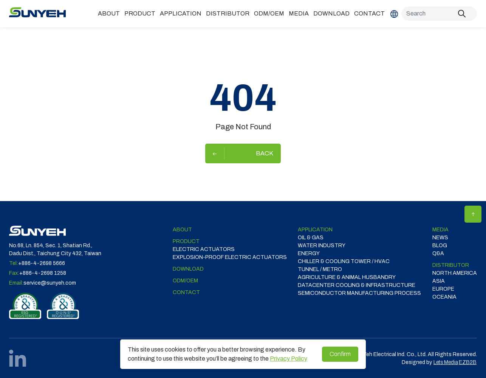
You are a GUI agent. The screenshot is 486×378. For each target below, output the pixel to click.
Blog (439, 245)
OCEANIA (444, 297)
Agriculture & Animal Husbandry (347, 277)
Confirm (340, 354)
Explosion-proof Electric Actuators (230, 257)
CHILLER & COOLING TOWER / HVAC (344, 261)
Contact (369, 13)
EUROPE (443, 289)
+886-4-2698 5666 (41, 263)
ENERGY (309, 253)
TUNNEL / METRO (320, 269)
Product (139, 13)
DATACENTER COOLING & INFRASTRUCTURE (356, 285)
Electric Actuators (204, 249)
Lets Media (445, 362)
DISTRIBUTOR (227, 13)
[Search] (439, 13)
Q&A (438, 253)
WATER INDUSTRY (321, 245)
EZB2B (468, 362)
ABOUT (109, 13)
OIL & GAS (310, 237)
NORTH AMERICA (454, 273)
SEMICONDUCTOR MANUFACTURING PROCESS (359, 293)
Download (331, 13)
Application (180, 13)
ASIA (438, 281)
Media (299, 13)
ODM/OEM (269, 13)
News (440, 237)
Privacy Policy (288, 358)
